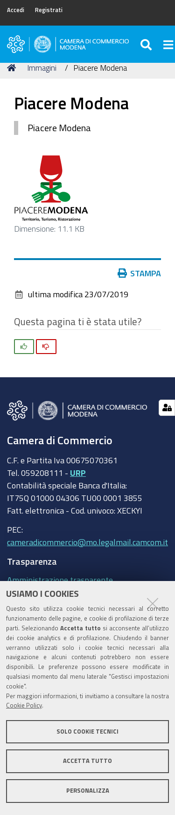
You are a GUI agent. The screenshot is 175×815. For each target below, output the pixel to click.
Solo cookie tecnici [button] (87, 731)
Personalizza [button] (87, 791)
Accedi (15, 10)
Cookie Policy (24, 705)
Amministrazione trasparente (60, 579)
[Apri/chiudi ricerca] (147, 44)
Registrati (49, 10)
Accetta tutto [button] (87, 761)
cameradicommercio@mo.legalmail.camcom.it (87, 542)
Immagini (41, 68)
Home (13, 68)
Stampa (139, 273)
